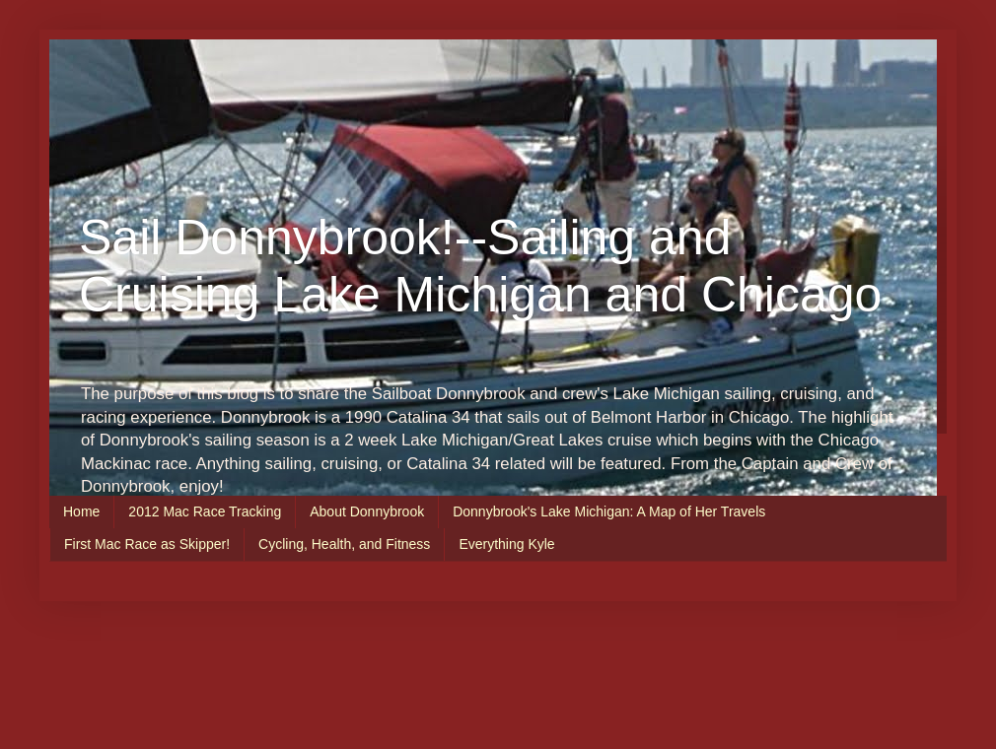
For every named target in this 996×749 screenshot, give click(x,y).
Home (81, 511)
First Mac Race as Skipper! (147, 544)
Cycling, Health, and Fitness (344, 544)
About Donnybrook (367, 511)
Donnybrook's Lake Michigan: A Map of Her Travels (609, 511)
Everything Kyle (506, 544)
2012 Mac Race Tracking (204, 511)
